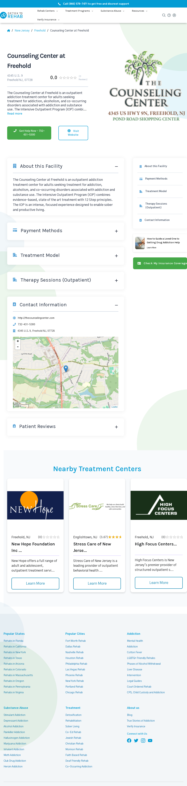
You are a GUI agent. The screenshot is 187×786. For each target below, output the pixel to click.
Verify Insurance (136, 726)
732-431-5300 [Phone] (26, 324)
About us (133, 708)
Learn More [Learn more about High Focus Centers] (158, 583)
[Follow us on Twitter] (136, 740)
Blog (129, 715)
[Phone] (29, 133)
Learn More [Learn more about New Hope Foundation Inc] (35, 583)
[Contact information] (160, 220)
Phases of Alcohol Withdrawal (144, 664)
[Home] (10, 30)
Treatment (72, 708)
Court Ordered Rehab (139, 687)
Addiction (133, 633)
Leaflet (115, 407)
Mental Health (135, 641)
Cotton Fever (134, 652)
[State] (23, 30)
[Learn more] (160, 243)
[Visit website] (73, 133)
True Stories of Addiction (141, 721)
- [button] (17, 347)
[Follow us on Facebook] (129, 740)
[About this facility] (160, 166)
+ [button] (18, 341)
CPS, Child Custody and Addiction (146, 692)
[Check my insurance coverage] (160, 263)
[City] (41, 30)
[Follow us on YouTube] (150, 740)
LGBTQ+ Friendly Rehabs (141, 658)
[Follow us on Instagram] (143, 740)
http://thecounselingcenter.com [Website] (36, 318)
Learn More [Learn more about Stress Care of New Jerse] (97, 583)
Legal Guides (134, 681)
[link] (160, 179)
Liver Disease (134, 669)
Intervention (134, 675)
